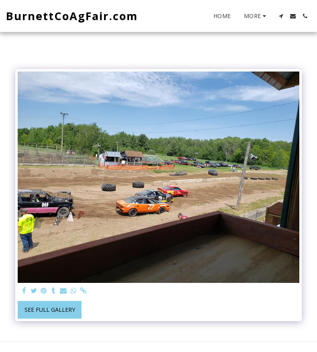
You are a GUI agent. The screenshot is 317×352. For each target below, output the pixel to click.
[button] (280, 16)
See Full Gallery (50, 309)
